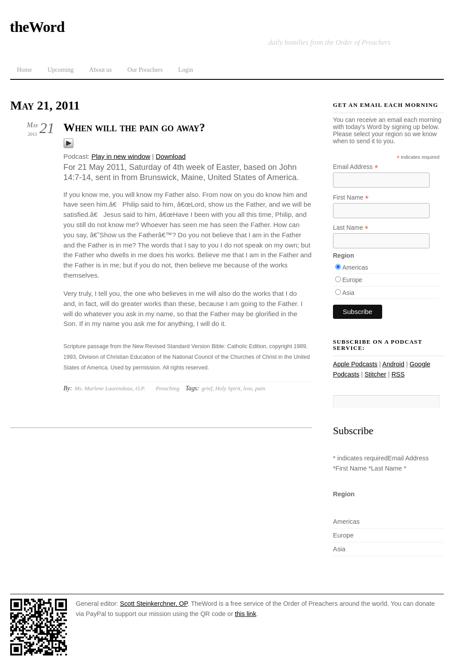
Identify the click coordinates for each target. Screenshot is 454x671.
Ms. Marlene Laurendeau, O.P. (109, 388)
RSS (398, 374)
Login (185, 70)
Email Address (355, 167)
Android (393, 364)
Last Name (350, 228)
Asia (348, 292)
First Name (351, 197)
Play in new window (120, 156)
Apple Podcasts (355, 364)
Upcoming (60, 70)
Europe (352, 279)
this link (245, 613)
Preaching (167, 388)
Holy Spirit (227, 388)
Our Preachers (145, 70)
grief (207, 388)
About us (100, 70)
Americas (355, 267)
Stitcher (375, 374)
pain (260, 388)
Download (171, 156)
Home (24, 70)
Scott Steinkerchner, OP (154, 603)
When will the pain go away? (134, 127)
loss (247, 388)
